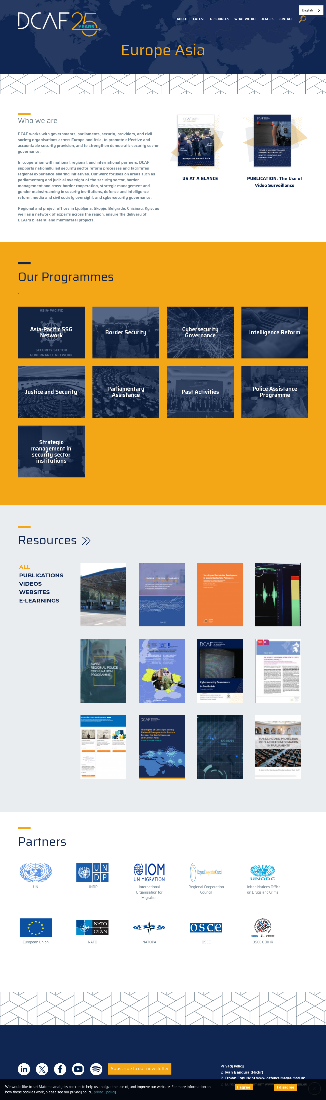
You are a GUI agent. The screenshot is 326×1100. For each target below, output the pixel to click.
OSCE (206, 942)
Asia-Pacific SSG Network (51, 332)
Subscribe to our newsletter (140, 1068)
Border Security (125, 332)
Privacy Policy (232, 1066)
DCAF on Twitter (42, 1069)
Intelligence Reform (274, 332)
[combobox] (311, 10)
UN (35, 887)
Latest (199, 19)
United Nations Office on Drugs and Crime (263, 889)
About (182, 19)
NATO (92, 942)
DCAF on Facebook (60, 1069)
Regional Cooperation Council (206, 889)
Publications (41, 575)
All (24, 567)
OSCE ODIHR (262, 942)
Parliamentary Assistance (125, 392)
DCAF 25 (267, 19)
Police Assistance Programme (274, 392)
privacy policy (105, 1092)
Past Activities (200, 392)
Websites (34, 592)
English (307, 10)
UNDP (93, 887)
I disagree (285, 1087)
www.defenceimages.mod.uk (280, 1078)
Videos (30, 583)
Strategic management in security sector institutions (51, 451)
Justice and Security (51, 392)
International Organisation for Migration (149, 892)
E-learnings (39, 600)
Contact (286, 19)
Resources (219, 19)
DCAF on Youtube (78, 1069)
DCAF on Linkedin (24, 1069)
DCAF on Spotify (96, 1069)
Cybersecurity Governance (200, 332)
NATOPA (149, 942)
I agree (243, 1087)
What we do (244, 19)
